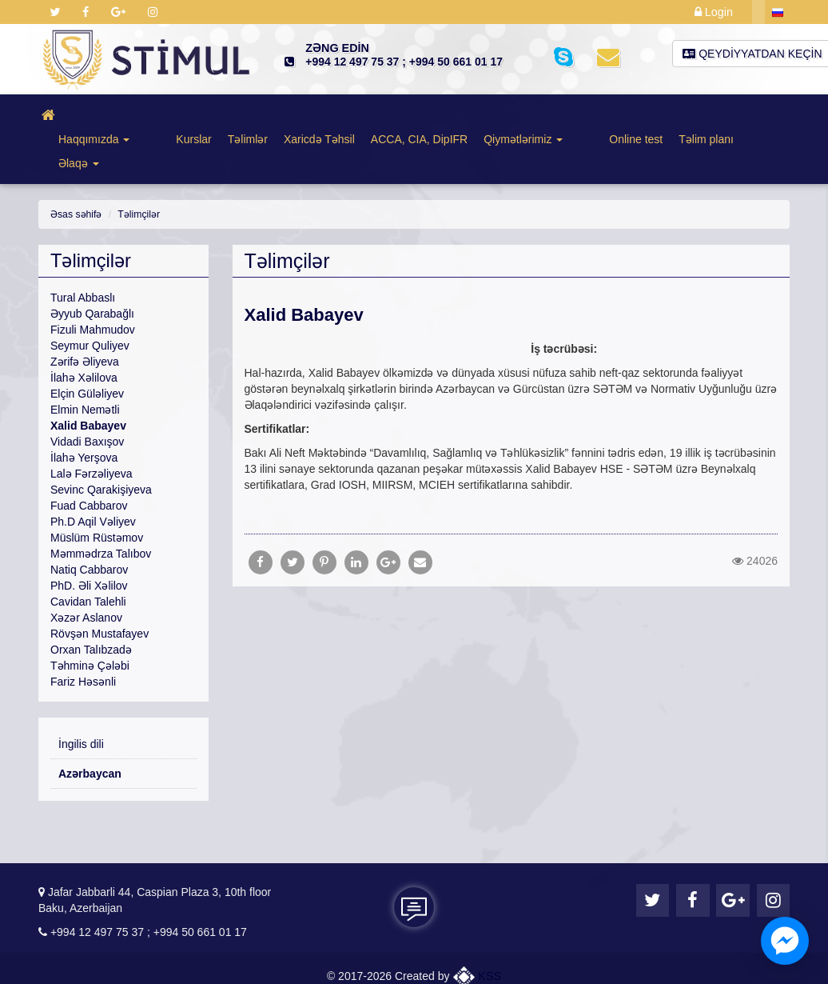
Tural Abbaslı (82, 249)
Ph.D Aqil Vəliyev (93, 473)
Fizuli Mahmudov (92, 281)
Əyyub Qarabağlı (92, 265)
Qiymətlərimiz (498, 115)
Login (714, 12)
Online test (580, 115)
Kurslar (168, 115)
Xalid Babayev (88, 377)
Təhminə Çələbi (89, 617)
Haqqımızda (99, 115)
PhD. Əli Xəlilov (89, 537)
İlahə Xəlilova (83, 329)
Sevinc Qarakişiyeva (101, 441)
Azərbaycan (89, 725)
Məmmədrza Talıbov (100, 505)
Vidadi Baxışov (87, 393)
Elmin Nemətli (85, 361)
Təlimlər (223, 115)
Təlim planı (651, 115)
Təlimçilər (137, 166)
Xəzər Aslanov (86, 569)
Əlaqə (715, 115)
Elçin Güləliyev (87, 345)
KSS (477, 959)
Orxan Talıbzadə (91, 601)
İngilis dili (81, 696)
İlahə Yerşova (83, 409)
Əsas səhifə (75, 166)
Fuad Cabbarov (89, 457)
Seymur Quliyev (89, 297)
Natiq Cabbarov (89, 521)
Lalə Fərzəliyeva (91, 425)
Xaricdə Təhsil (294, 115)
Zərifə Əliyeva (84, 313)
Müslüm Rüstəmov (96, 489)
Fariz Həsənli (83, 633)
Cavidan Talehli (88, 553)
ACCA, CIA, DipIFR (394, 115)
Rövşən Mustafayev (99, 585)
